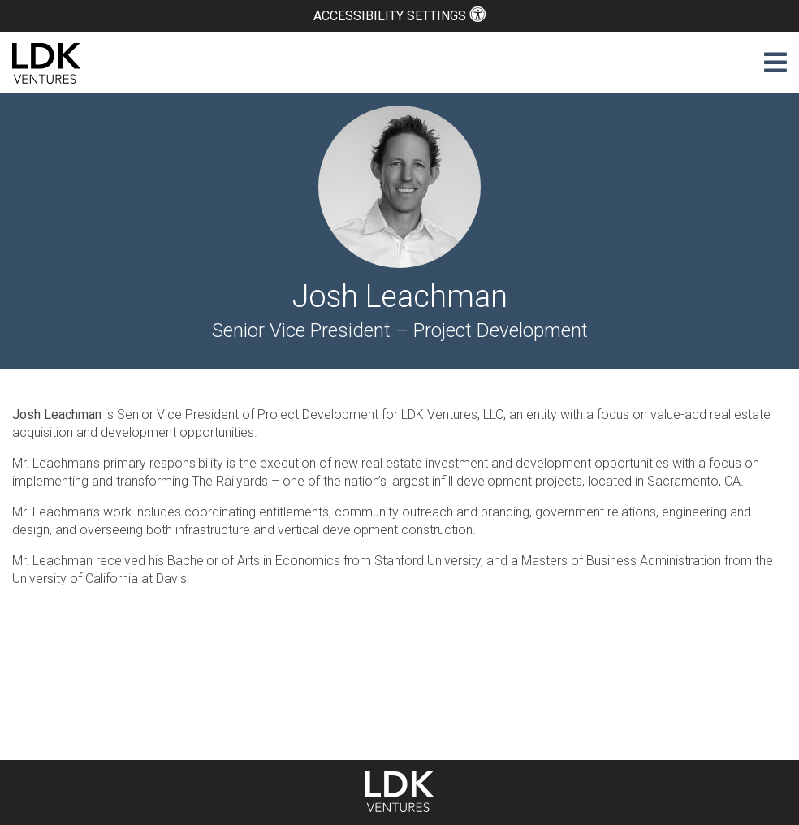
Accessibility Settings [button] (399, 16)
